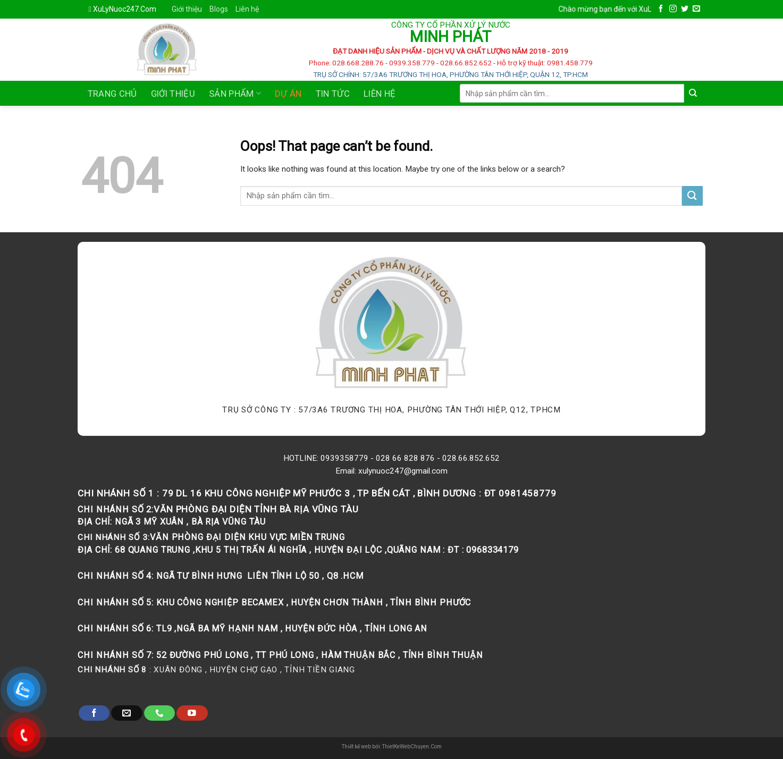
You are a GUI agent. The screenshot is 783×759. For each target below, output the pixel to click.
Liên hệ (247, 9)
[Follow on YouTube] (191, 713)
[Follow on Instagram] (673, 9)
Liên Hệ (379, 93)
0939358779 (344, 458)
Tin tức (333, 93)
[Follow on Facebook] (660, 9)
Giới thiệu (187, 9)
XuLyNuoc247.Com (124, 9)
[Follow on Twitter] (684, 9)
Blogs (218, 9)
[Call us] (159, 713)
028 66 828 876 (405, 458)
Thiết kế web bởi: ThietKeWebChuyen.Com (392, 746)
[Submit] (693, 93)
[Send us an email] (696, 9)
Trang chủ (112, 93)
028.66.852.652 (471, 458)
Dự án (288, 93)
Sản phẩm (235, 93)
